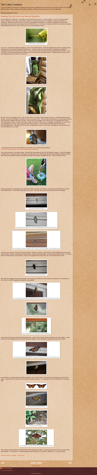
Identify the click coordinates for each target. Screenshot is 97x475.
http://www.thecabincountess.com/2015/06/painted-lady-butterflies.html (20, 149)
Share (3, 457)
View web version (36, 465)
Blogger (39, 473)
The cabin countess (7, 468)
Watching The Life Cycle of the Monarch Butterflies (20, 16)
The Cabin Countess (11, 4)
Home (36, 462)
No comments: (21, 455)
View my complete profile (6, 470)
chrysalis (18, 122)
